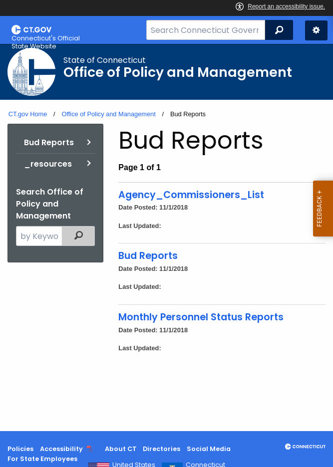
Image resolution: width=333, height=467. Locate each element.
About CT (121, 449)
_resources (48, 164)
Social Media (209, 449)
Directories (161, 449)
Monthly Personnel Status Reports (201, 317)
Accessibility (61, 449)
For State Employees (42, 459)
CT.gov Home (27, 114)
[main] (166, 237)
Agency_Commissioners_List (191, 195)
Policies (20, 449)
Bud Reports (49, 142)
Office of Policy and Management (108, 114)
